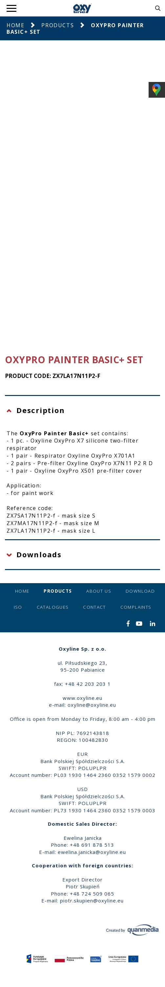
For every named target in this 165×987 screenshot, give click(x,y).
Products (57, 25)
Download (140, 591)
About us (98, 591)
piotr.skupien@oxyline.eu (92, 900)
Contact (94, 607)
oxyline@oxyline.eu (92, 704)
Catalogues (53, 607)
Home (15, 25)
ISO (18, 607)
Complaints (136, 607)
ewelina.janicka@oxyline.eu (92, 852)
